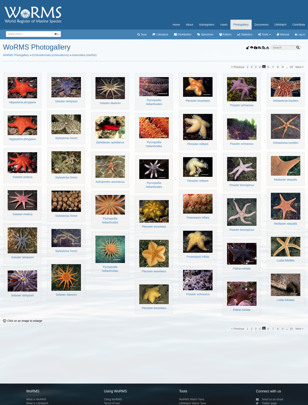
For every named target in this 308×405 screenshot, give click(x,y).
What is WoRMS (36, 399)
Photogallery (241, 24)
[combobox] (29, 34)
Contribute (298, 24)
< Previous (237, 67)
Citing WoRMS (113, 399)
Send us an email (269, 399)
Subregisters (206, 24)
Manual (283, 34)
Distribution (182, 34)
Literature (160, 34)
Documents (262, 24)
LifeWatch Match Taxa (192, 403)
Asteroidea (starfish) (84, 55)
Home (176, 24)
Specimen (205, 34)
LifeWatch (280, 24)
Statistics (244, 34)
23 (291, 67)
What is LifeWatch (37, 403)
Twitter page (266, 403)
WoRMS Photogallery (16, 55)
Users (223, 24)
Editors (225, 34)
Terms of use (112, 403)
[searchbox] (28, 34)
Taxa (141, 34)
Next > (299, 67)
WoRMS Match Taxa (191, 399)
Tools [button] (264, 34)
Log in (300, 34)
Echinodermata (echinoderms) (50, 55)
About (189, 24)
